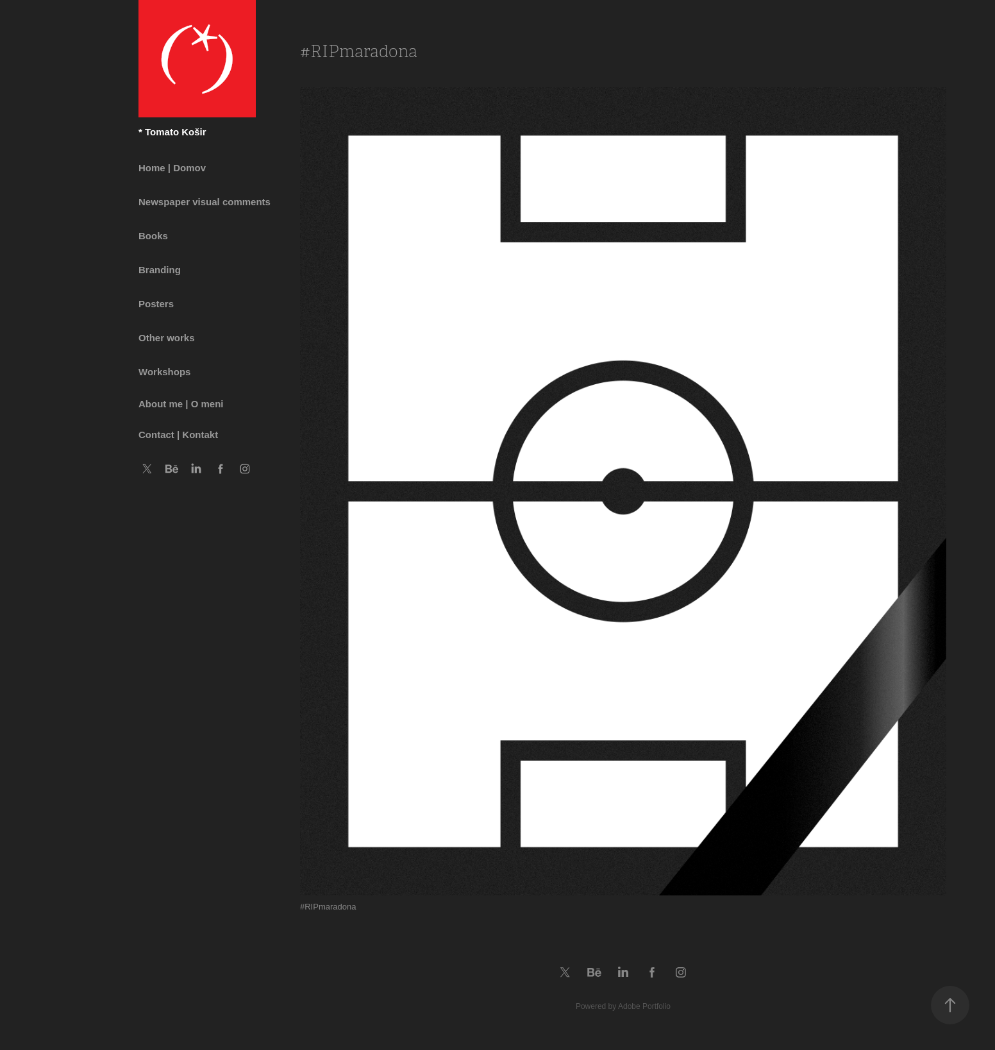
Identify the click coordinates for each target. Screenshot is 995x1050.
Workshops (164, 371)
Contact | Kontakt (178, 434)
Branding (159, 269)
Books (153, 235)
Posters (156, 303)
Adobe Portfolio (644, 1006)
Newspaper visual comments (204, 201)
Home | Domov (172, 167)
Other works (166, 337)
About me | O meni (181, 403)
